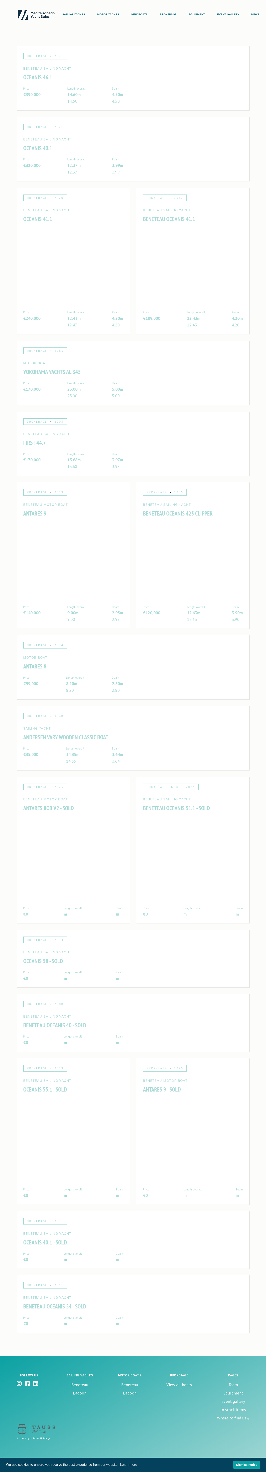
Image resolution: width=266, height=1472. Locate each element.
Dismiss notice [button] (246, 1464)
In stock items (233, 1409)
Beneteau (79, 1384)
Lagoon (79, 1393)
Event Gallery (228, 14)
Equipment (197, 14)
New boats (139, 14)
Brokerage (168, 14)
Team (233, 1384)
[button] (73, 14)
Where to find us (231, 1418)
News (255, 14)
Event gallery (233, 1401)
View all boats (179, 1384)
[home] (36, 14)
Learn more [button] (128, 1464)
